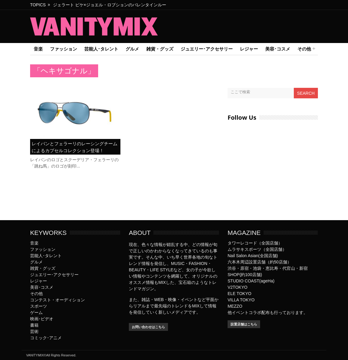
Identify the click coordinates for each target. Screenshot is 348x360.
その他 (304, 49)
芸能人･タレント (101, 48)
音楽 (38, 48)
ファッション (63, 48)
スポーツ (38, 306)
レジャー (249, 48)
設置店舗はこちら (244, 324)
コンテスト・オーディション (57, 299)
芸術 (34, 331)
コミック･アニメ (46, 337)
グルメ (132, 48)
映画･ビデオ (41, 318)
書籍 (34, 325)
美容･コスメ (277, 48)
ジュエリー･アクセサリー (207, 48)
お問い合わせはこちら (148, 327)
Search (306, 93)
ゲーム (36, 312)
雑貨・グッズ (159, 48)
